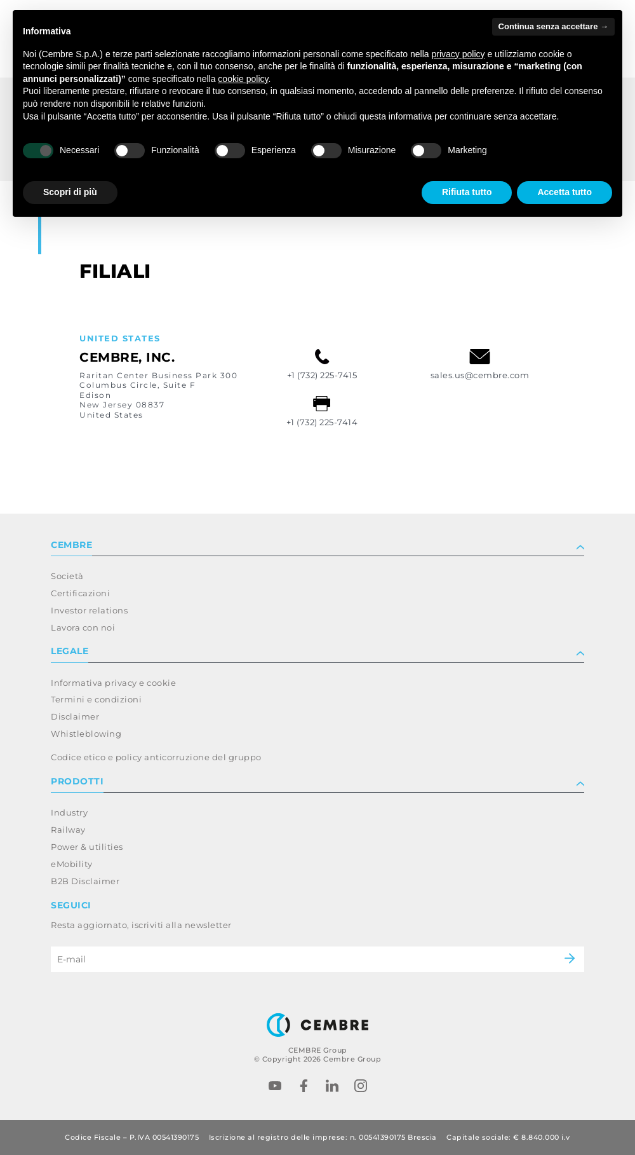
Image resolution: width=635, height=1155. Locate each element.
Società (67, 576)
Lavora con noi (83, 627)
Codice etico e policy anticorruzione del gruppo (156, 757)
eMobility (72, 864)
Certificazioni (80, 593)
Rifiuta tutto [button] (467, 192)
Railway (68, 829)
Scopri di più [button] (70, 192)
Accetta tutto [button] (564, 192)
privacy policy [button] (458, 54)
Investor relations (89, 610)
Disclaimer (75, 716)
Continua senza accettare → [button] (553, 26)
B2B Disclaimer (85, 881)
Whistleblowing (86, 733)
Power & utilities (87, 847)
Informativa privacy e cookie (113, 683)
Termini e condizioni (96, 699)
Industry (69, 812)
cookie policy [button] (243, 79)
